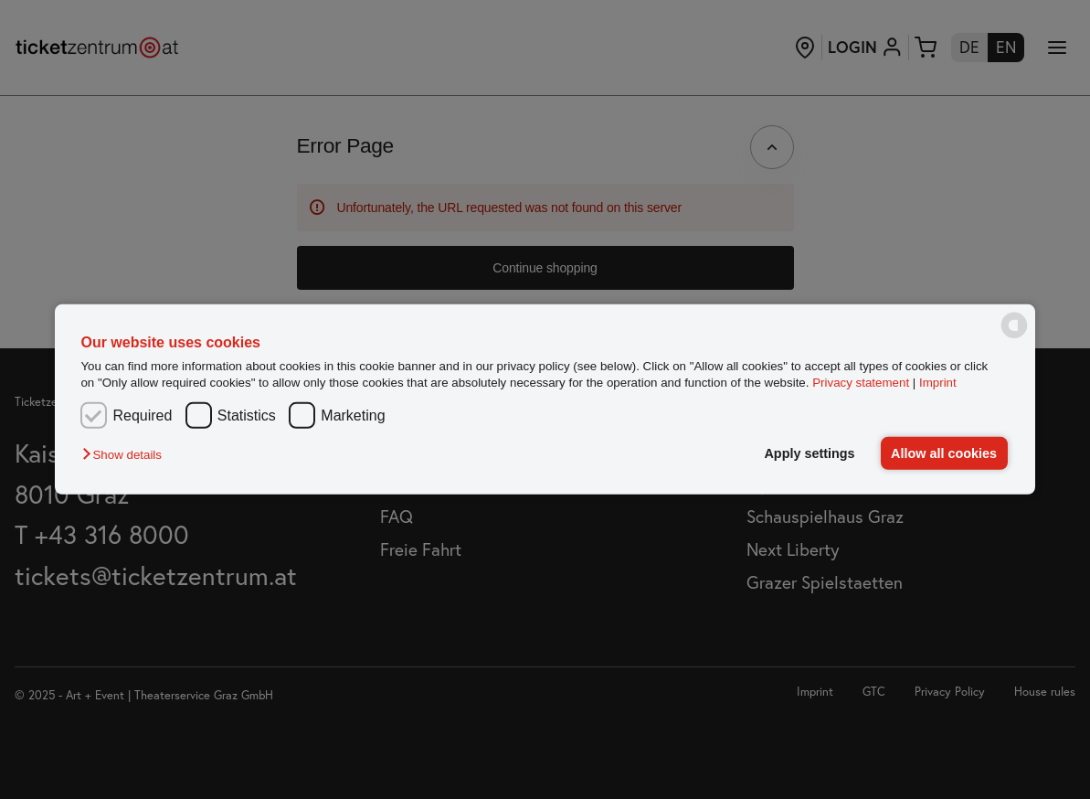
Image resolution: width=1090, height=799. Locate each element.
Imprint (938, 382)
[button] (126, 455)
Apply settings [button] (809, 453)
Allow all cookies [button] (944, 453)
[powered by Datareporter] (1014, 337)
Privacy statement (860, 382)
